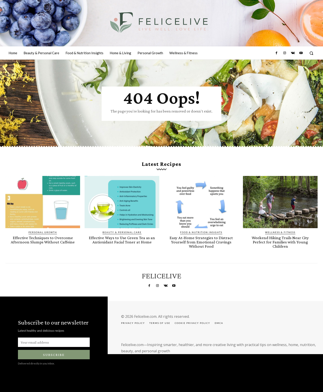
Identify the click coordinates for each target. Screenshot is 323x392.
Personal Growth (42, 232)
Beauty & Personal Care (122, 232)
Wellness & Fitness (280, 232)
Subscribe (54, 355)
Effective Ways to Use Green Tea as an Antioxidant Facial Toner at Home (122, 239)
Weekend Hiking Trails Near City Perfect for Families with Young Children (280, 242)
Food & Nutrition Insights (201, 232)
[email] (54, 342)
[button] (311, 53)
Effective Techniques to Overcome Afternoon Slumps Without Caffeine (43, 239)
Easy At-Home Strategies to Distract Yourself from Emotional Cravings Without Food (201, 242)
